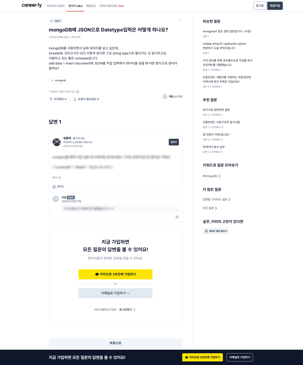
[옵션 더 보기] (180, 20)
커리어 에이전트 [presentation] (111, 6)
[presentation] (31, 5)
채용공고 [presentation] (91, 6)
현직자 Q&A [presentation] (75, 6)
